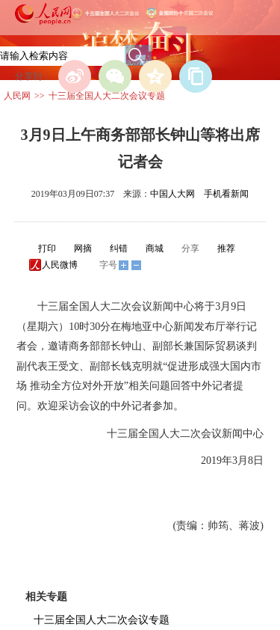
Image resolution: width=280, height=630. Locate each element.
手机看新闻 (226, 194)
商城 (155, 248)
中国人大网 (172, 194)
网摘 (83, 248)
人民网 (17, 96)
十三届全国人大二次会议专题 (107, 96)
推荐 (226, 248)
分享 (190, 248)
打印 (47, 248)
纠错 (119, 248)
